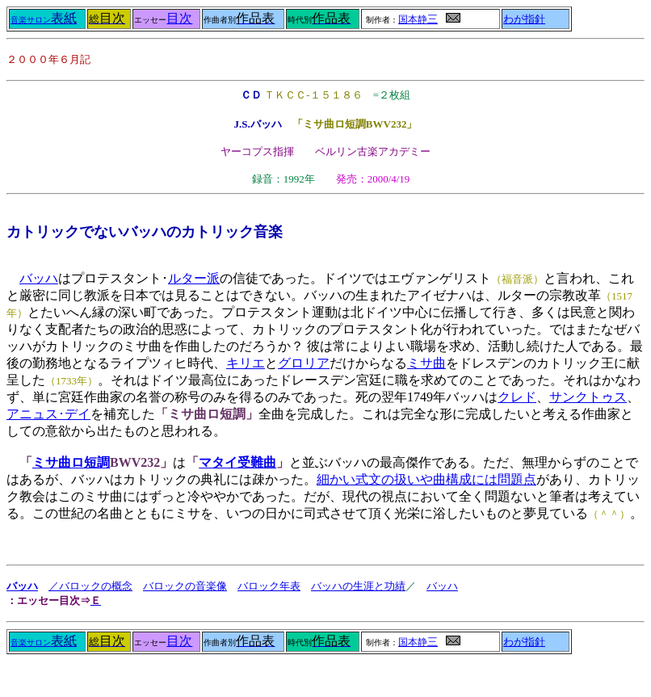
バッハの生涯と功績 (358, 586)
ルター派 (194, 278)
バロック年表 (268, 586)
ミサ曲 (426, 363)
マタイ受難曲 (237, 462)
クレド (517, 397)
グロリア (304, 363)
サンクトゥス (588, 397)
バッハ (38, 278)
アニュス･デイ (48, 414)
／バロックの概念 (90, 586)
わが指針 (524, 19)
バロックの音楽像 (185, 586)
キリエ (245, 363)
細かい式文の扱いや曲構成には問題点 (426, 479)
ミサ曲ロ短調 (71, 462)
